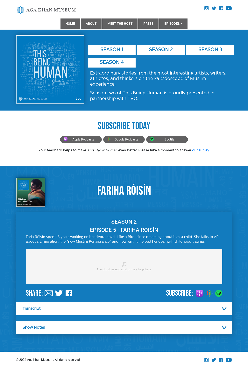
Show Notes (34, 328)
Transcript (31, 309)
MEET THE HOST (119, 23)
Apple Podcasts (78, 139)
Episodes (172, 23)
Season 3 (210, 49)
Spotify (161, 139)
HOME (70, 23)
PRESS (148, 23)
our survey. (201, 150)
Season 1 (111, 49)
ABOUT (91, 23)
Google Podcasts (122, 139)
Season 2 (161, 49)
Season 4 (112, 62)
